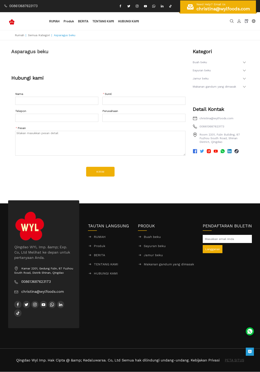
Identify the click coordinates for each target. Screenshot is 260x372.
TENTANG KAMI (113, 21)
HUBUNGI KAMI (138, 21)
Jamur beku (201, 78)
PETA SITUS (234, 360)
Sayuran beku (202, 70)
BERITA (93, 21)
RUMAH (64, 21)
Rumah (19, 35)
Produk (79, 21)
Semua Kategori (39, 35)
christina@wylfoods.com (216, 118)
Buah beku (200, 62)
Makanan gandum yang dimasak (214, 86)
